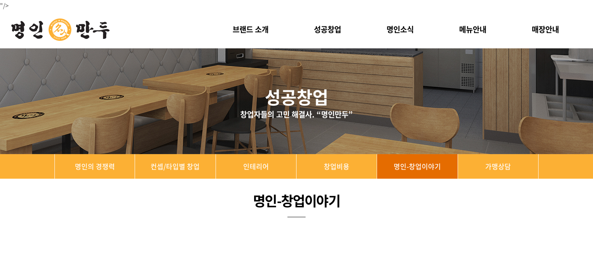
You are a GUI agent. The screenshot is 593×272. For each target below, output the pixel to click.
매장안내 (545, 29)
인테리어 (256, 166)
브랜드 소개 (251, 29)
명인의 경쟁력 (95, 166)
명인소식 (400, 29)
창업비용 (336, 166)
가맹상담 (498, 166)
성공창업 (327, 29)
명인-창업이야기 (417, 166)
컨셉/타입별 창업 (175, 166)
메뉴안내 (472, 29)
